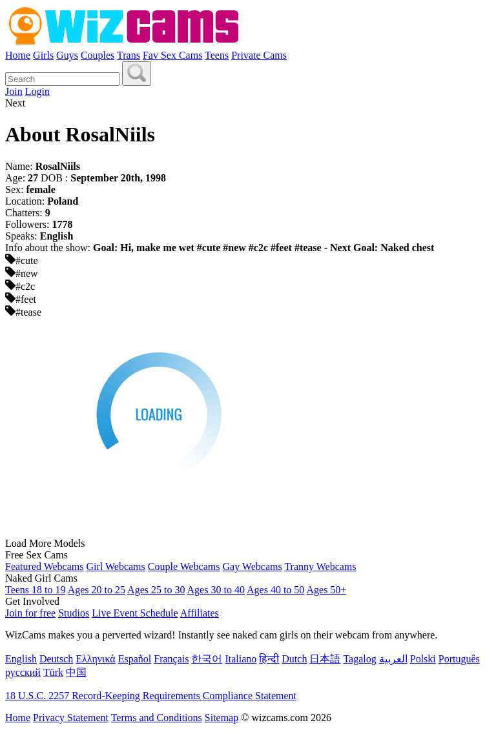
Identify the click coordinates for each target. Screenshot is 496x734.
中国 (76, 672)
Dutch (294, 658)
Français (171, 658)
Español (135, 658)
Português (459, 658)
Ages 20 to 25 (96, 589)
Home (17, 55)
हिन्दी (269, 658)
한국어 (206, 658)
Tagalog (359, 658)
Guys (67, 55)
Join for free (30, 612)
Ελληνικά (95, 658)
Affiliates (199, 612)
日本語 (324, 658)
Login (37, 91)
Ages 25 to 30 (156, 589)
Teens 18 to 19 (35, 589)
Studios (73, 612)
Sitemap (221, 717)
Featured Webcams (44, 566)
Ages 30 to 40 (216, 589)
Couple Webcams (184, 566)
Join (14, 91)
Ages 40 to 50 (275, 589)
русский (23, 672)
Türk (53, 672)
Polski (423, 658)
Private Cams (259, 55)
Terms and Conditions (156, 717)
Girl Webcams (115, 566)
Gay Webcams (252, 566)
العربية (393, 658)
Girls (43, 55)
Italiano (240, 658)
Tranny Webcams (320, 566)
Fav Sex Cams (172, 55)
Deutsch (56, 658)
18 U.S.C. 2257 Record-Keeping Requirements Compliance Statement (150, 695)
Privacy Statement (70, 717)
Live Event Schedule (135, 612)
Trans (128, 55)
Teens (217, 55)
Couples (97, 55)
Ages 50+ (326, 589)
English (21, 658)
